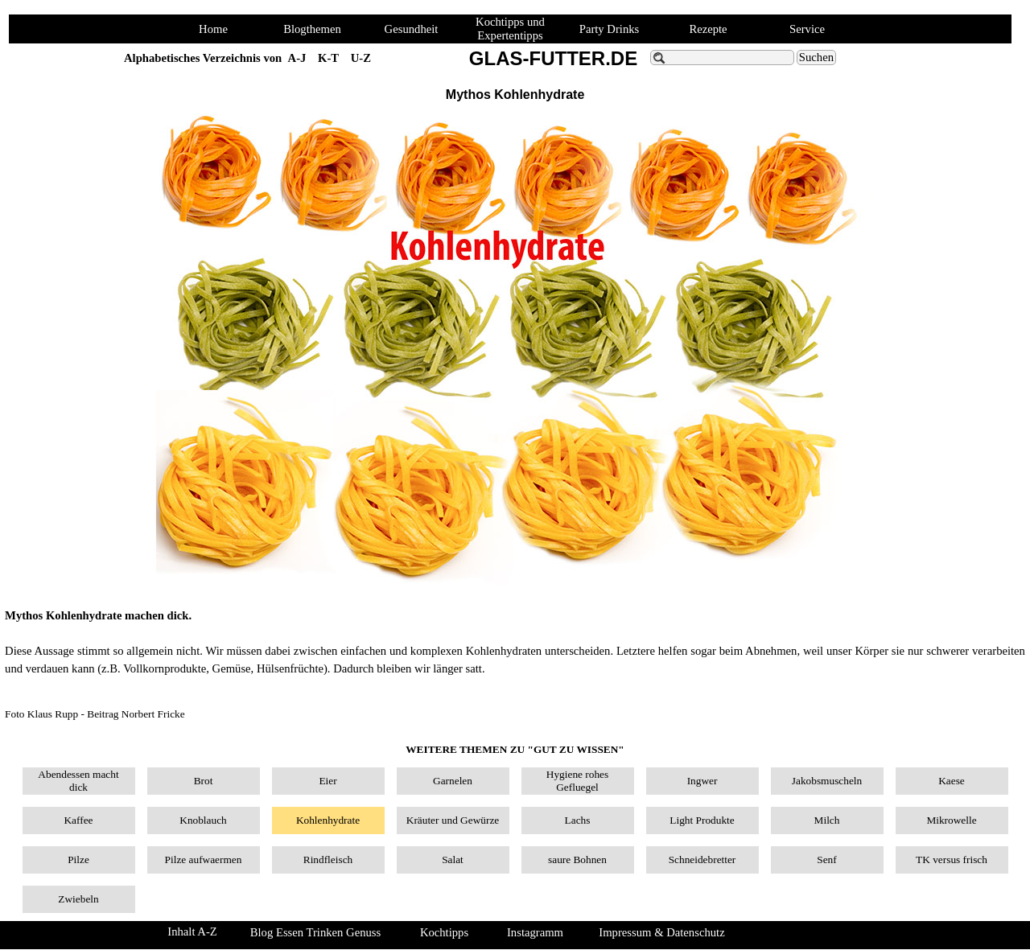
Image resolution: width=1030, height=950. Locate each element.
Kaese (951, 781)
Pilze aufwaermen (203, 859)
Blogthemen (312, 29)
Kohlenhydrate (328, 820)
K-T (328, 57)
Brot (203, 781)
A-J (297, 57)
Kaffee (78, 820)
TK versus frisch (951, 859)
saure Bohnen (577, 859)
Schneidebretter (702, 859)
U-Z (361, 57)
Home (213, 29)
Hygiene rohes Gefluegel (577, 780)
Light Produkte (702, 820)
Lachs (578, 820)
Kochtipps (444, 932)
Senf (826, 859)
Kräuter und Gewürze (452, 820)
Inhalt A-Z (191, 931)
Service (807, 29)
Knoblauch (202, 820)
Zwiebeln (78, 899)
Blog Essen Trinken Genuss (315, 932)
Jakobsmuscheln (827, 781)
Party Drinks (609, 29)
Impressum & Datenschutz (661, 932)
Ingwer (702, 781)
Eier (327, 781)
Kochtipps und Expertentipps (510, 28)
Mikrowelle (951, 820)
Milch (827, 820)
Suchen (816, 57)
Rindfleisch (327, 859)
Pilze (78, 859)
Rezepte (708, 29)
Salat (453, 859)
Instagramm (535, 932)
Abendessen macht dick (78, 780)
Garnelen (452, 781)
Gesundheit (412, 29)
